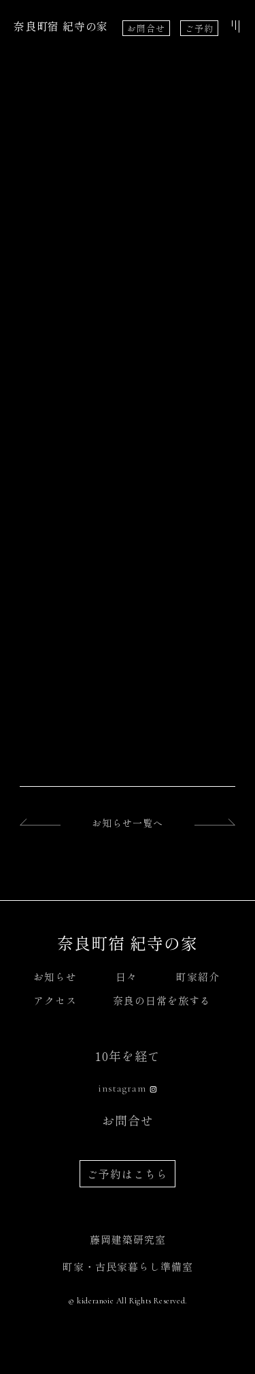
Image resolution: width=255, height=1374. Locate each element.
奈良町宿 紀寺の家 (61, 26)
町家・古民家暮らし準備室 (128, 1266)
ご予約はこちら (127, 1174)
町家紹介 (198, 976)
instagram (122, 1088)
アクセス (55, 1000)
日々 (126, 976)
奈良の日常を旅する (162, 1000)
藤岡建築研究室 (128, 1239)
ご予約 (199, 28)
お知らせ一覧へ (127, 823)
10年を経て (127, 1055)
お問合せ (146, 28)
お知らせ (55, 976)
